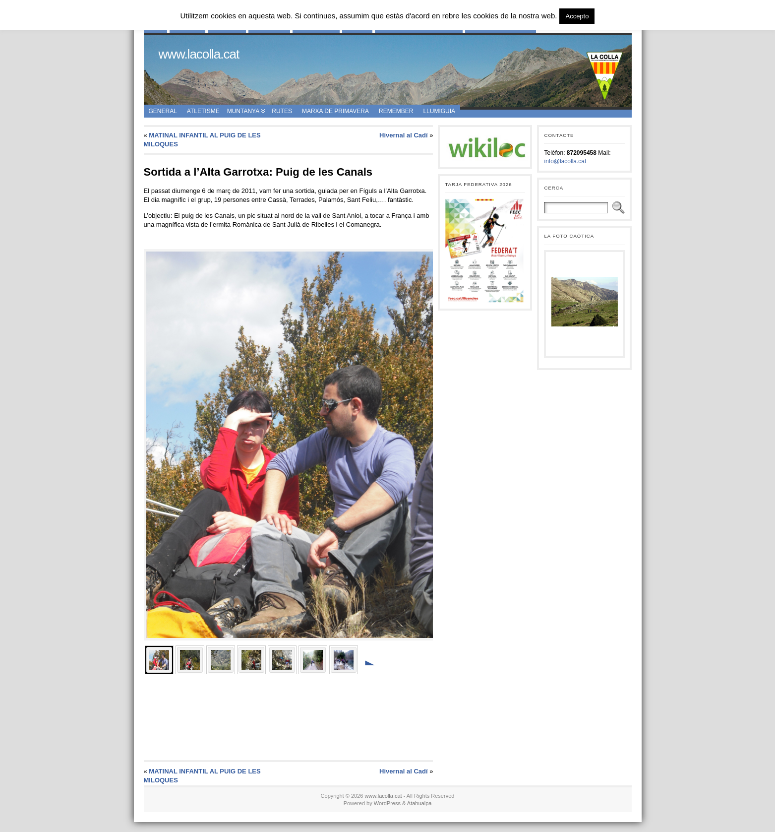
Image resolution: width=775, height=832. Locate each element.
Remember (396, 111)
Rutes (282, 111)
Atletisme (203, 111)
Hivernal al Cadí (403, 135)
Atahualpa (419, 803)
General (163, 111)
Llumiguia (439, 111)
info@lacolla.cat (565, 161)
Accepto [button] (577, 16)
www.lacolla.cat (199, 54)
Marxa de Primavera (335, 111)
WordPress (387, 803)
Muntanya (243, 111)
